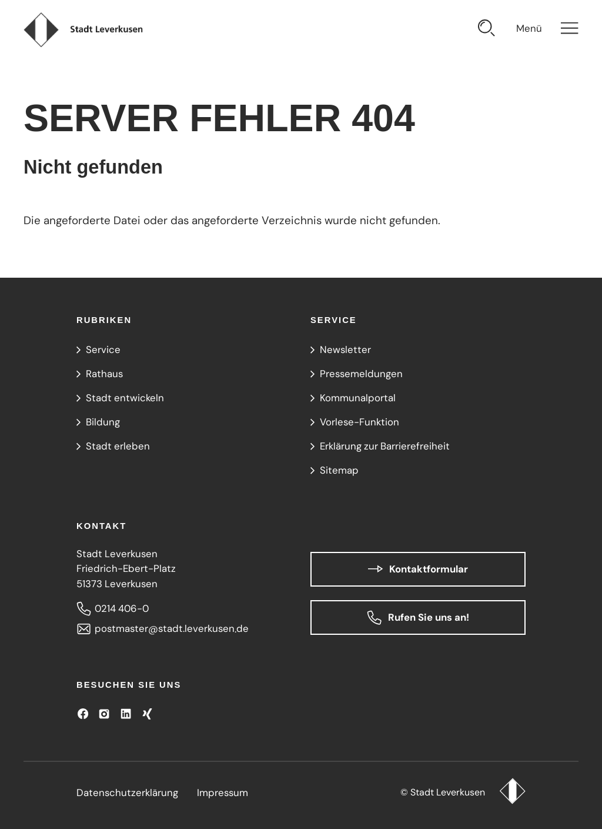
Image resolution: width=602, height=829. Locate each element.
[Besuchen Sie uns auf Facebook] (82, 713)
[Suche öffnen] (486, 30)
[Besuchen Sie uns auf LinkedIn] (125, 713)
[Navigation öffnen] (547, 30)
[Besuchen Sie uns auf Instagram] (104, 713)
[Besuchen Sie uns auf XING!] (147, 713)
